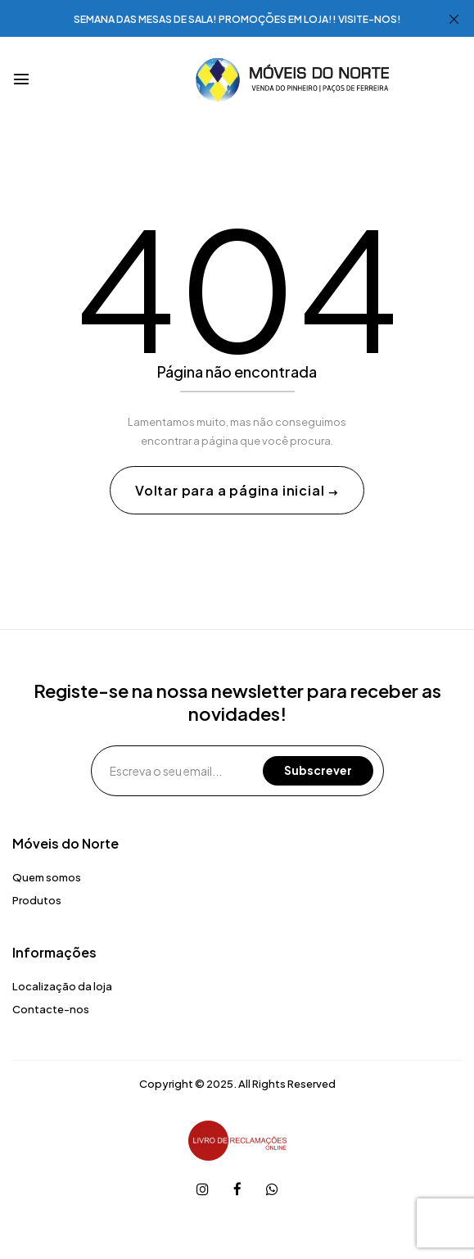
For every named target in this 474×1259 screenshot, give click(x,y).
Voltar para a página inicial (231, 490)
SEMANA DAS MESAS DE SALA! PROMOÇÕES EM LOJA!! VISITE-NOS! (237, 19)
